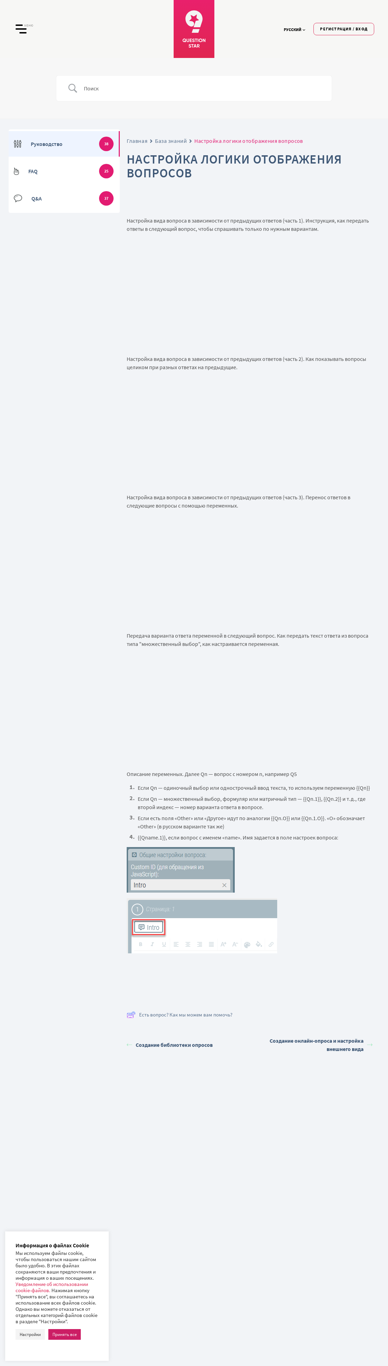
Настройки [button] (30, 1334)
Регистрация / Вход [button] (344, 28)
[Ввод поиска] (203, 88)
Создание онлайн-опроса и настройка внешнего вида (321, 1044)
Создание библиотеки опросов (170, 1044)
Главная (137, 140)
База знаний (171, 140)
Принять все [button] (64, 1334)
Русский (294, 29)
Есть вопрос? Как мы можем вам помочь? (179, 1014)
